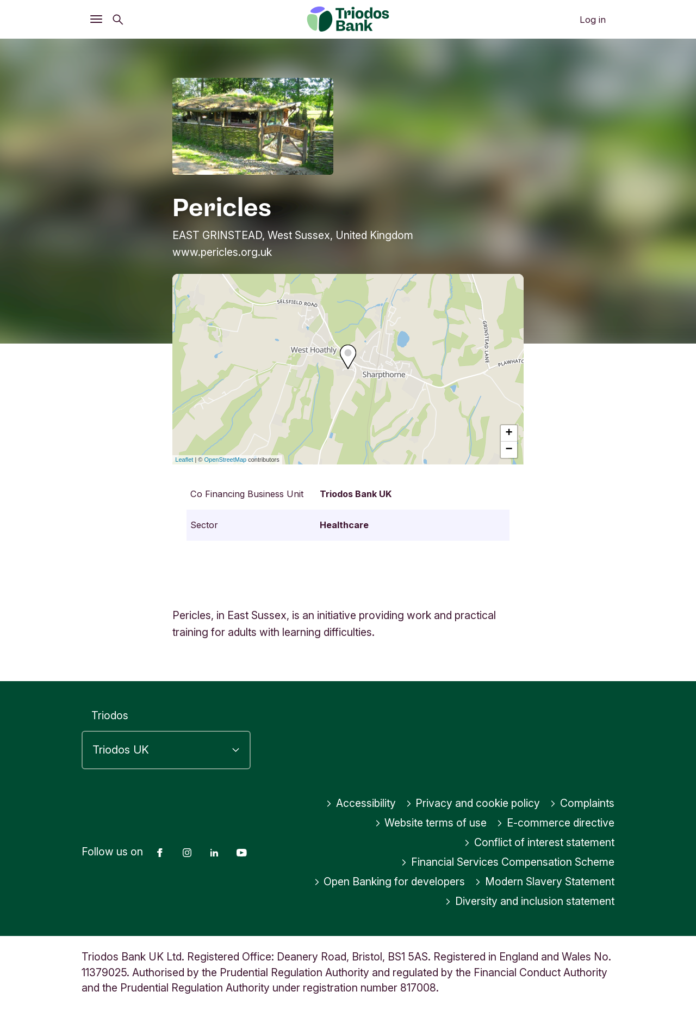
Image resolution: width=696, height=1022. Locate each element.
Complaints (582, 803)
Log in (593, 19)
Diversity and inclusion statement (529, 901)
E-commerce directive (555, 822)
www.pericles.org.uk (222, 252)
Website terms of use (431, 822)
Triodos (109, 715)
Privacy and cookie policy (473, 803)
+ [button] (509, 433)
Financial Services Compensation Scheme (507, 861)
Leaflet (184, 459)
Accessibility (361, 803)
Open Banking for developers (389, 881)
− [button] (509, 450)
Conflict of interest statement (539, 842)
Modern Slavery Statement (544, 881)
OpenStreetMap (225, 459)
